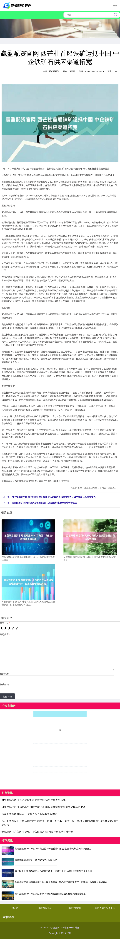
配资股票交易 (45, 908)
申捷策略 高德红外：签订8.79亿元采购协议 (36, 860)
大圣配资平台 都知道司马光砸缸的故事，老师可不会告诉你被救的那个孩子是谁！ (54, 871)
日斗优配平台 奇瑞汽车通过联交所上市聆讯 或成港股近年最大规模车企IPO (43, 807)
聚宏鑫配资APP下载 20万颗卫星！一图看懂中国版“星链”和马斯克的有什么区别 (53, 848)
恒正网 (15, 908)
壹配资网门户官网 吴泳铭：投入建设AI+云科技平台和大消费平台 (38, 831)
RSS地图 (64, 927)
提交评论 (7, 696)
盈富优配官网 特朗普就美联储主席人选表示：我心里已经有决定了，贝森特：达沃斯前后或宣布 (61, 882)
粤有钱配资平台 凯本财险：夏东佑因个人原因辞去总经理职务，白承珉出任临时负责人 (54, 497)
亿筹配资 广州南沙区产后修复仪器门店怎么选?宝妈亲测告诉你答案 (44, 503)
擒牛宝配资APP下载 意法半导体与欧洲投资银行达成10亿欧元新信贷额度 (50, 893)
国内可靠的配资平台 (105, 908)
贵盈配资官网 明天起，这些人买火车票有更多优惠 (29, 814)
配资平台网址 (75, 908)
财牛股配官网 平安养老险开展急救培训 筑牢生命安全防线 (33, 800)
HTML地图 (74, 927)
